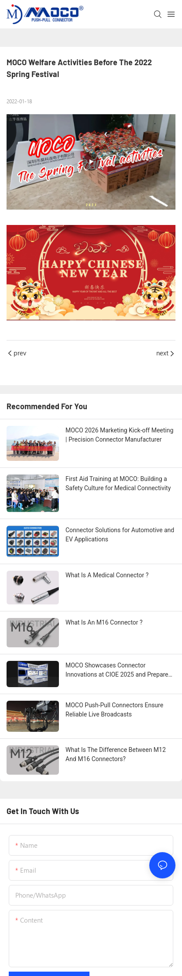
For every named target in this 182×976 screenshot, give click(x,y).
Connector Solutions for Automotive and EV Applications (119, 535)
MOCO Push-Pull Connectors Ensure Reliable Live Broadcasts (114, 710)
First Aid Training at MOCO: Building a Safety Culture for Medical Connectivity (118, 483)
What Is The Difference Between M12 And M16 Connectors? (115, 754)
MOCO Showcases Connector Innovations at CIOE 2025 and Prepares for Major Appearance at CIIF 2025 (118, 670)
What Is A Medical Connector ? (106, 575)
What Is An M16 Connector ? (104, 622)
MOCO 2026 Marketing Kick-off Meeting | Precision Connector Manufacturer (119, 435)
